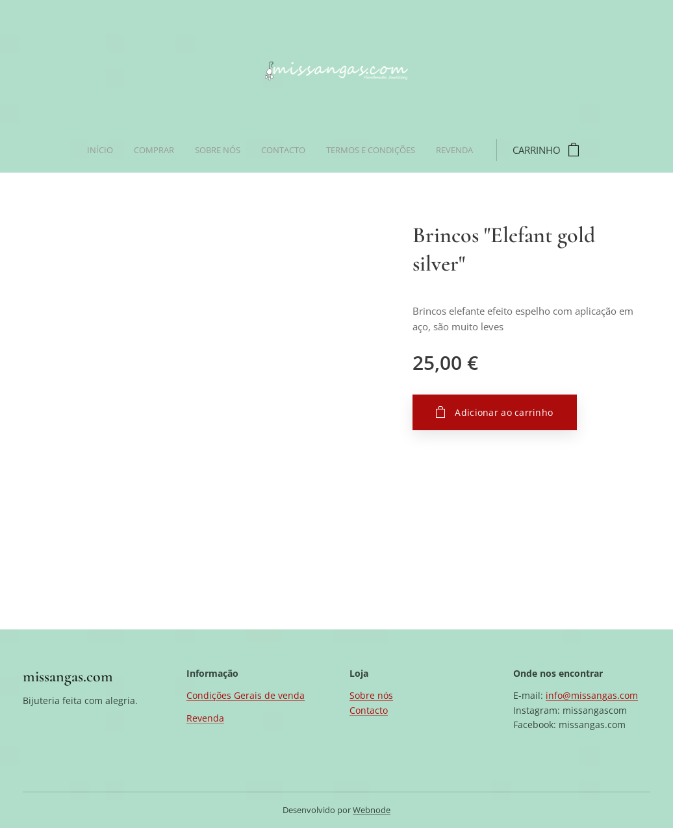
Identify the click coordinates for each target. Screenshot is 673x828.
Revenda (205, 718)
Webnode (371, 810)
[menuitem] (233, 150)
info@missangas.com (592, 695)
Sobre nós (371, 695)
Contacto (368, 710)
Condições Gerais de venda (245, 695)
